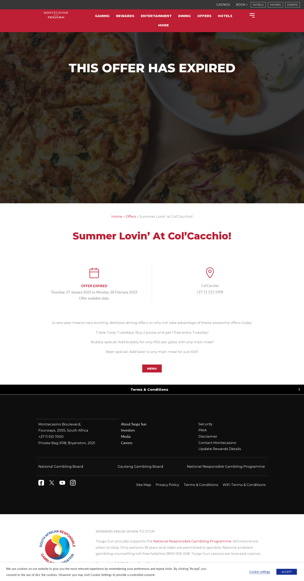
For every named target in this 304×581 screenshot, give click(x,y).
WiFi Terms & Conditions (244, 485)
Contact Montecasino (217, 443)
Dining (184, 16)
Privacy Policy (167, 485)
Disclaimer (207, 436)
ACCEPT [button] (286, 572)
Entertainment (156, 16)
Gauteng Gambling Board (140, 466)
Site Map (143, 485)
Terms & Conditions (149, 389)
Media (125, 436)
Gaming (102, 16)
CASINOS (223, 4)
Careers (126, 442)
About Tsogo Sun (133, 424)
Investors (128, 430)
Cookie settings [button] (259, 572)
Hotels (225, 16)
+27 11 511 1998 (209, 291)
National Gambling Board (60, 466)
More (163, 25)
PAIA (202, 430)
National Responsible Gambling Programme (225, 466)
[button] (152, 390)
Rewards (125, 16)
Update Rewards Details (219, 449)
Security (205, 424)
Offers (204, 16)
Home (116, 216)
